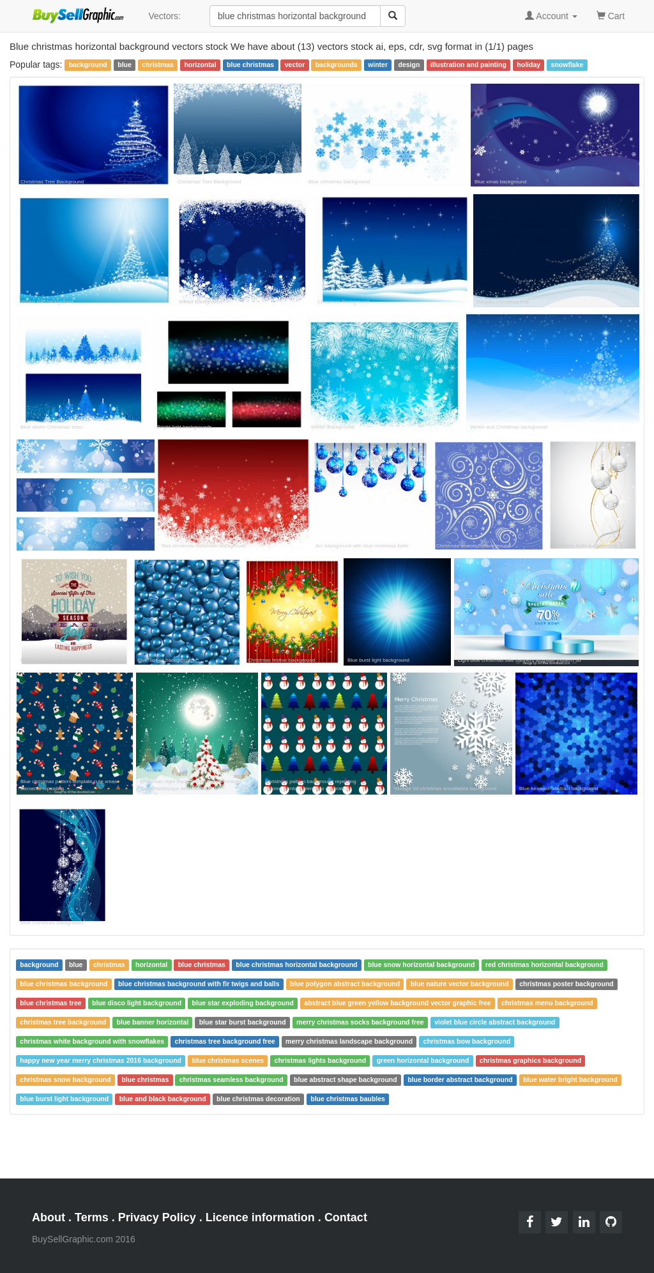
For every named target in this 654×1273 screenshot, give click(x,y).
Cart (611, 15)
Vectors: (164, 16)
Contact (345, 1217)
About (48, 1217)
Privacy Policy (157, 1217)
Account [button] (551, 16)
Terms (92, 1217)
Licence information (260, 1217)
